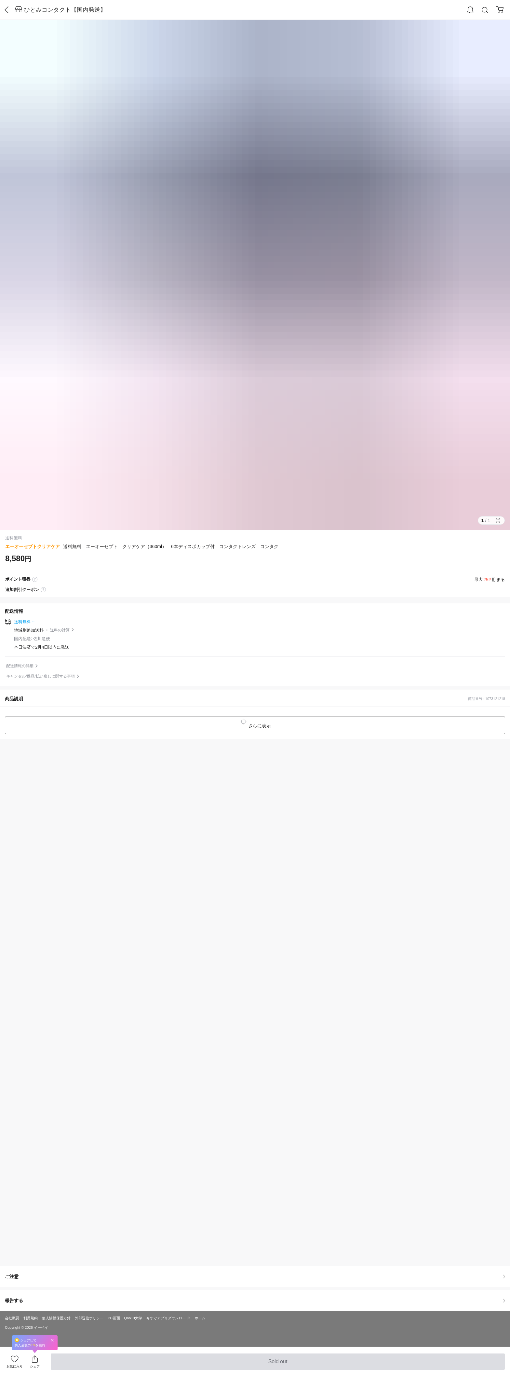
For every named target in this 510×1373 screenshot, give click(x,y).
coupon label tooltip (43, 589)
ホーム (200, 1318)
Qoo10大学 (133, 1318)
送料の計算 (60, 630)
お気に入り (15, 1366)
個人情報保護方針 (56, 1318)
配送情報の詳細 (20, 666)
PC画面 (114, 1318)
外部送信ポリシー (89, 1318)
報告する (255, 1300)
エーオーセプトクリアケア (32, 546)
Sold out (277, 1364)
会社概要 (12, 1318)
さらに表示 (259, 725)
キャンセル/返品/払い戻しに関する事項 (40, 676)
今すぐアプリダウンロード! (168, 1318)
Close (52, 1340)
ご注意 (255, 1276)
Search (485, 10)
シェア (35, 1366)
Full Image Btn (498, 520)
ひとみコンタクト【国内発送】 (65, 10)
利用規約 (30, 1318)
